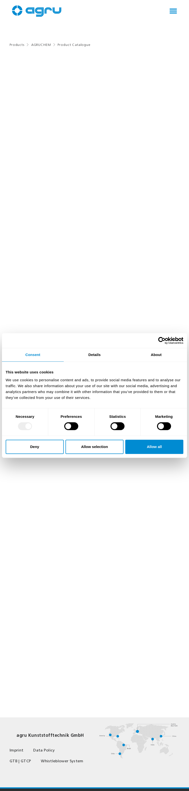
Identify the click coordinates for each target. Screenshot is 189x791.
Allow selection (94, 447)
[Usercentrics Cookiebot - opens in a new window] (161, 340)
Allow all (154, 447)
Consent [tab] (32, 355)
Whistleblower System (62, 761)
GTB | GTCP (20, 761)
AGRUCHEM (41, 45)
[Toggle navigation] (173, 11)
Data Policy (44, 750)
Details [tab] (94, 355)
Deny (34, 447)
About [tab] (156, 355)
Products (17, 45)
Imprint (16, 750)
